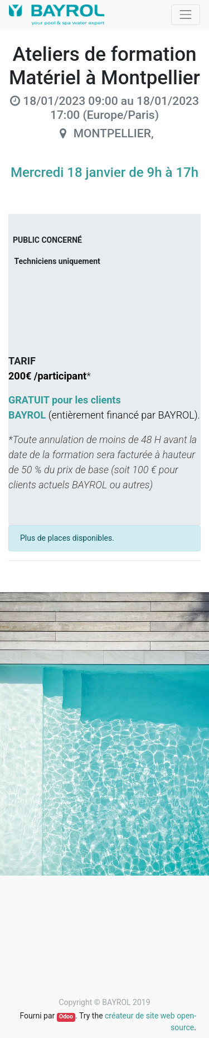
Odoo (66, 1016)
